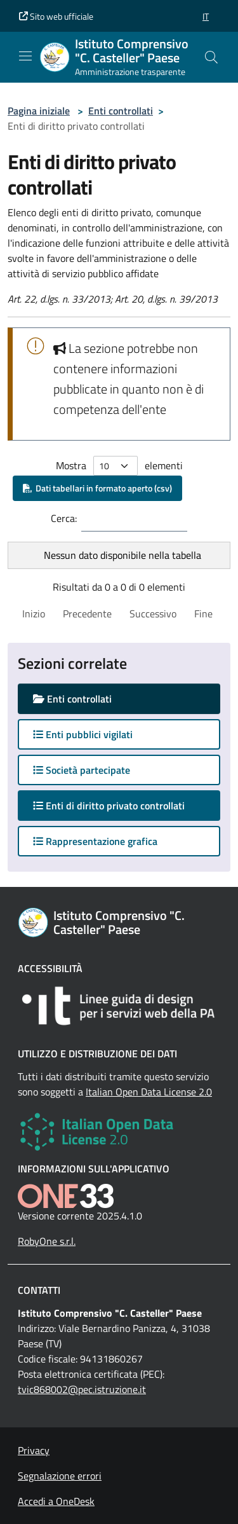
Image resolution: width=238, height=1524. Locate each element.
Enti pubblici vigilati (83, 734)
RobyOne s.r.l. (47, 1241)
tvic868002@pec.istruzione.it (82, 1389)
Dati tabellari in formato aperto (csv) (97, 488)
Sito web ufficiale (56, 16)
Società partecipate (81, 770)
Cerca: (64, 518)
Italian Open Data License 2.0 (149, 1091)
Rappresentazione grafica (95, 841)
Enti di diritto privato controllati (121, 805)
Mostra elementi (119, 466)
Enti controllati (120, 110)
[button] (205, 16)
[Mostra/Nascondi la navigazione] (25, 56)
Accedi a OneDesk (56, 1501)
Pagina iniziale (39, 110)
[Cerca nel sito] (211, 57)
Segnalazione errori (60, 1475)
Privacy (34, 1450)
